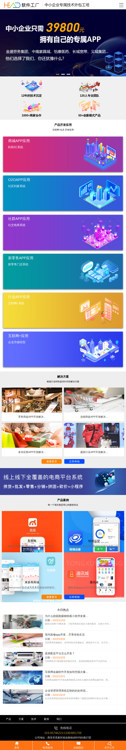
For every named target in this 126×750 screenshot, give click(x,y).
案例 (46, 719)
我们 (59, 719)
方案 (21, 719)
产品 (8, 719)
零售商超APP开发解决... (32, 416)
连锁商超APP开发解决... (94, 416)
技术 (33, 719)
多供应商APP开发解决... (32, 452)
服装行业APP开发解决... (94, 452)
